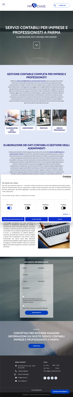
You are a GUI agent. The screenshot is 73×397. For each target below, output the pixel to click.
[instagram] (48, 378)
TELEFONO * (41, 281)
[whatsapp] (55, 378)
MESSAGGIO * (26, 288)
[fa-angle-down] (36, 48)
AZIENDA (25, 275)
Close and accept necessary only (13, 219)
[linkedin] (52, 378)
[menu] (3, 4)
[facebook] (45, 378)
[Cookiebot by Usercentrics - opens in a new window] (64, 177)
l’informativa (31, 299)
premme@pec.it (22, 381)
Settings (65, 214)
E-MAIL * (25, 281)
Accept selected (36, 219)
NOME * (25, 268)
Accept (60, 219)
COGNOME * (41, 268)
